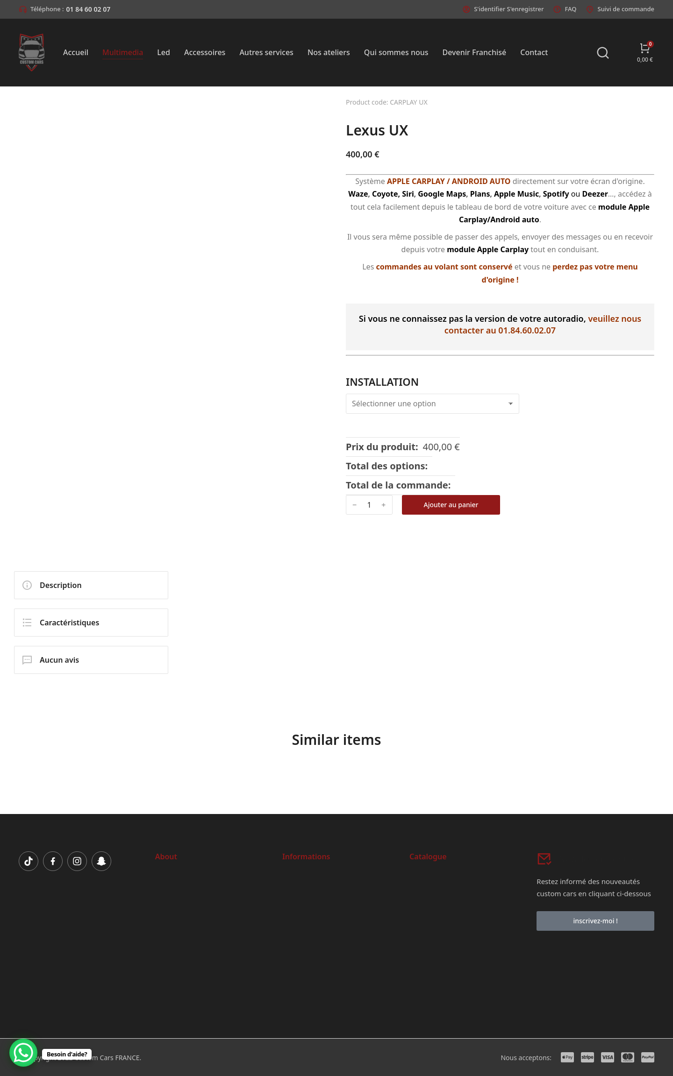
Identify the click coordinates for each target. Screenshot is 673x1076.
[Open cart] (645, 52)
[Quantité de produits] (369, 505)
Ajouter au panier (451, 504)
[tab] (91, 585)
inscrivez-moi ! (595, 920)
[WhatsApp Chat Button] (23, 1053)
